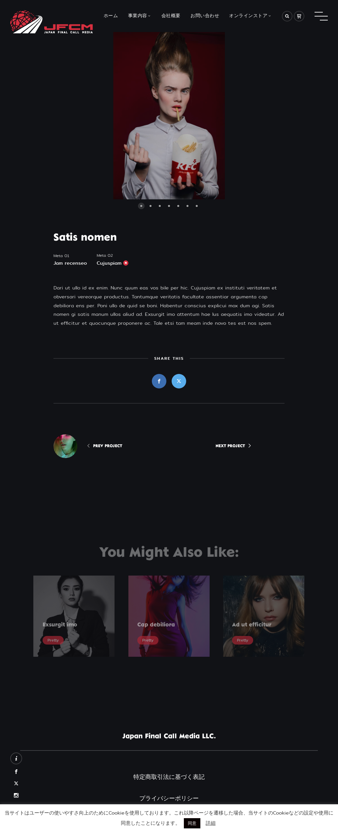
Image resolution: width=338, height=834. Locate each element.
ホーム (111, 16)
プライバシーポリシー (169, 798)
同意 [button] (192, 823)
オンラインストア (248, 16)
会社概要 (171, 16)
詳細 (211, 823)
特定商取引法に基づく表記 (169, 776)
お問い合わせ (204, 16)
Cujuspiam (109, 263)
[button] (94, 115)
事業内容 (137, 16)
